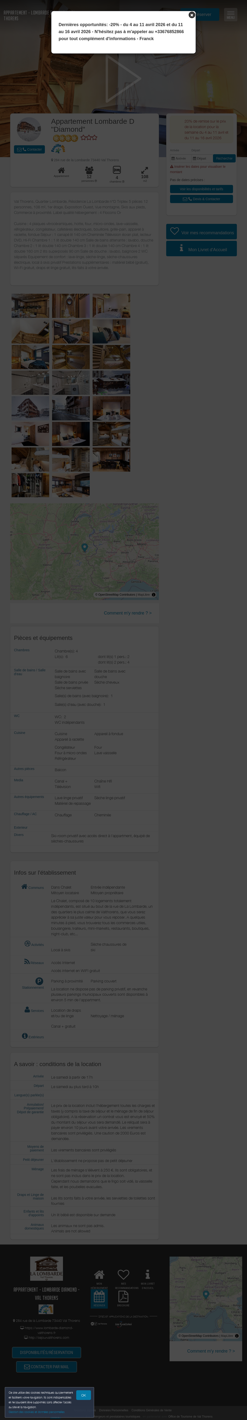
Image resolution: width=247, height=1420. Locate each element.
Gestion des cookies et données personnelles (37, 1412)
